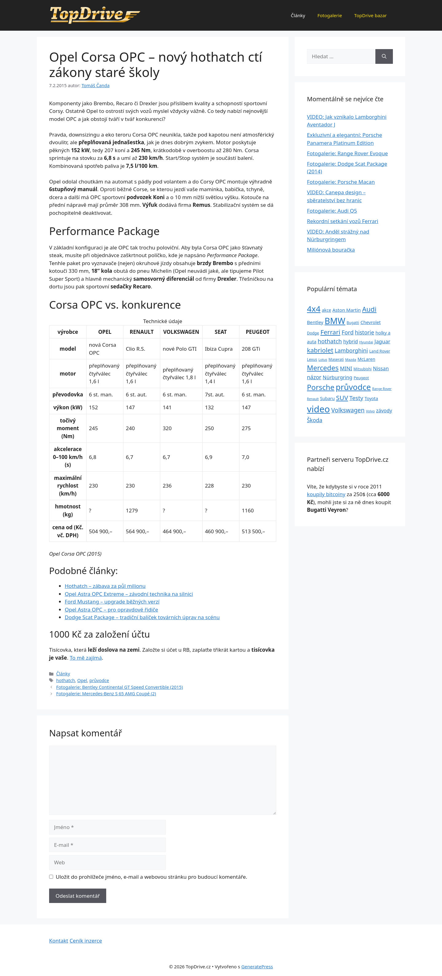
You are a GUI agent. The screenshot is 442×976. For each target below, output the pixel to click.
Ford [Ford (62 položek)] (348, 332)
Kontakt (58, 940)
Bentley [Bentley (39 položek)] (315, 322)
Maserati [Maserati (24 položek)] (336, 359)
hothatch (65, 680)
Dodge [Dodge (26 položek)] (313, 333)
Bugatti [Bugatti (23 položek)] (353, 322)
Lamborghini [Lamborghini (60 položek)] (351, 350)
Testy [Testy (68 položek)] (356, 398)
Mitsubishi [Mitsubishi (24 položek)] (363, 369)
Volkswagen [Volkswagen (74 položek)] (348, 410)
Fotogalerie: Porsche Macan (341, 181)
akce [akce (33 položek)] (326, 310)
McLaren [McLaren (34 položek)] (366, 359)
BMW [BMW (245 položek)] (335, 320)
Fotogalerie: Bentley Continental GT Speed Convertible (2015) (119, 687)
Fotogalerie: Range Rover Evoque (347, 153)
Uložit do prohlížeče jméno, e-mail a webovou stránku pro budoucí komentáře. (151, 876)
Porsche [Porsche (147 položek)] (320, 387)
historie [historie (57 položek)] (364, 332)
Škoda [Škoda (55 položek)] (314, 420)
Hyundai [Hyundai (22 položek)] (366, 342)
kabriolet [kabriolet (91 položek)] (320, 350)
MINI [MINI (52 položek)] (346, 368)
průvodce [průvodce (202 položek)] (353, 386)
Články (298, 15)
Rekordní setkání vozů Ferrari (342, 221)
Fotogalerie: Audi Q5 (332, 210)
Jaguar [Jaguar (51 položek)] (382, 341)
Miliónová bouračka (331, 249)
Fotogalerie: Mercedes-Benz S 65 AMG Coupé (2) (106, 693)
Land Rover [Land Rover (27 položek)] (379, 351)
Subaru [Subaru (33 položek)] (327, 398)
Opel (82, 680)
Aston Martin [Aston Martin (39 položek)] (346, 310)
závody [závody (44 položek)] (384, 410)
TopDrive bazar (370, 15)
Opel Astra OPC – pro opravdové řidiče (111, 609)
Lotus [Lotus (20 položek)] (323, 359)
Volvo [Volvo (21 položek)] (370, 411)
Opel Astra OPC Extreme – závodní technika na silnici (129, 593)
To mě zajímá (86, 657)
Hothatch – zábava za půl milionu (105, 585)
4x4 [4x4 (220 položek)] (313, 308)
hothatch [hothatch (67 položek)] (330, 341)
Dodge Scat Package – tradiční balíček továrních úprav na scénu (142, 617)
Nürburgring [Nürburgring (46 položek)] (337, 377)
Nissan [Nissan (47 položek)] (381, 368)
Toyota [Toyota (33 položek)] (371, 398)
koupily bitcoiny (326, 494)
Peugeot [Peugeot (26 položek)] (361, 377)
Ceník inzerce (86, 940)
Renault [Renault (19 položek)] (313, 399)
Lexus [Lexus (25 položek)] (312, 359)
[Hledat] (384, 56)
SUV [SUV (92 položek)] (342, 397)
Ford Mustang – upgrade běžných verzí (112, 601)
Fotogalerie (329, 15)
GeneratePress (257, 966)
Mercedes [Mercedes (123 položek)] (323, 367)
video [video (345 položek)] (318, 409)
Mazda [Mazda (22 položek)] (350, 359)
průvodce (99, 680)
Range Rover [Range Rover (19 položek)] (382, 389)
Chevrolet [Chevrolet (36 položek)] (370, 322)
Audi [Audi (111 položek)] (369, 309)
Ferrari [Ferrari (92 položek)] (330, 332)
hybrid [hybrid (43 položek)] (350, 341)
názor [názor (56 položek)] (314, 377)
